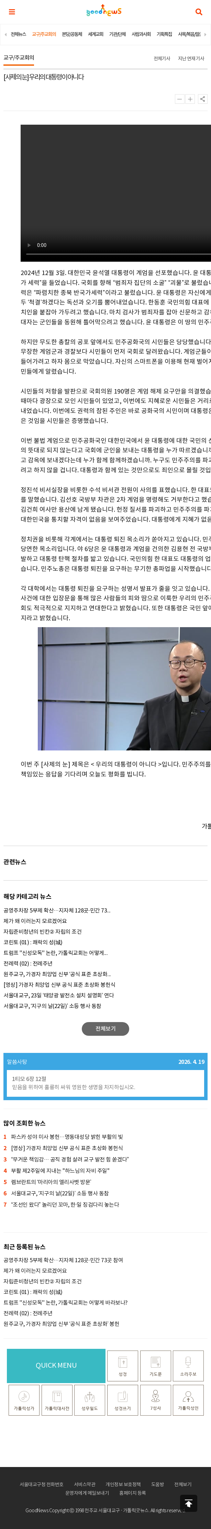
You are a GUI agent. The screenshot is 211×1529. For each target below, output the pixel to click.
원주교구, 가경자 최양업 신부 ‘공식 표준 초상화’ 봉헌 (61, 1324)
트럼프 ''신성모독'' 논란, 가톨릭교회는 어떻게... (55, 953)
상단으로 (188, 1503)
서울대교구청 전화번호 (42, 1485)
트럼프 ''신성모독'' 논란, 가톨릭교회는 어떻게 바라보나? (65, 1303)
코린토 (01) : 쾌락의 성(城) (33, 943)
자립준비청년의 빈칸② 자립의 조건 (42, 932)
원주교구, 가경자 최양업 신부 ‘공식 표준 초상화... (57, 974)
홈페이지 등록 (132, 1493)
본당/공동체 (72, 34)
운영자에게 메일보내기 (87, 1493)
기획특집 (164, 34)
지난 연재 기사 (191, 59)
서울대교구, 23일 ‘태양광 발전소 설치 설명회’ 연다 (58, 996)
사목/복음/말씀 (190, 34)
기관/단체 (117, 34)
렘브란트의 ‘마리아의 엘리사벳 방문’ (47, 1182)
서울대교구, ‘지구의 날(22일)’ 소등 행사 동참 (52, 1006)
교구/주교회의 (44, 34)
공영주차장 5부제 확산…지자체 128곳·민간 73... (57, 911)
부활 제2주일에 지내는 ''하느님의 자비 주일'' (56, 1171)
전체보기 (182, 1485)
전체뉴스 (18, 34)
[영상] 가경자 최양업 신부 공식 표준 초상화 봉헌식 (59, 985)
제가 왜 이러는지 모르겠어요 (35, 921)
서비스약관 (85, 1485)
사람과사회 (141, 34)
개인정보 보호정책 (123, 1485)
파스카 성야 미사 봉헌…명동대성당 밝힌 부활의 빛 (63, 1137)
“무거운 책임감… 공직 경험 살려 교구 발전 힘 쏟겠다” (66, 1160)
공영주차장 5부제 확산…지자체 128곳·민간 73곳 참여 (63, 1260)
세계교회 (95, 34)
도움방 (157, 1485)
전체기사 (162, 59)
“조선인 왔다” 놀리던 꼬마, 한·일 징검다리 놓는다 (61, 1205)
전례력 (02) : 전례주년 (28, 964)
